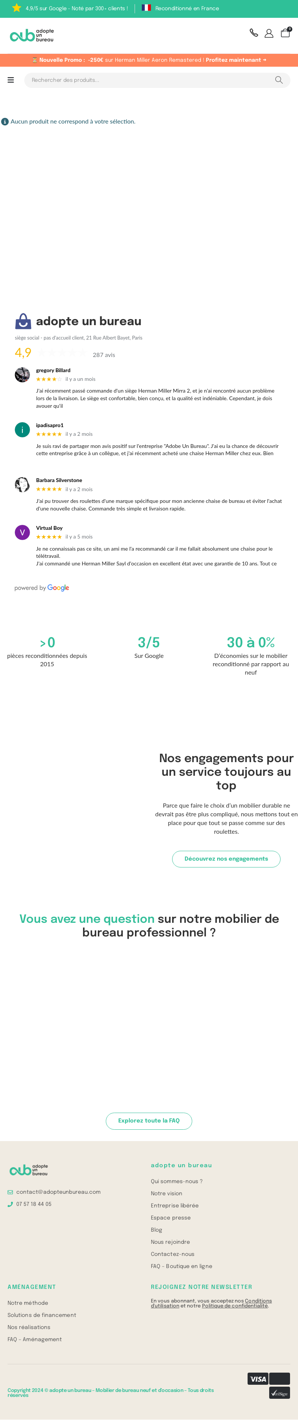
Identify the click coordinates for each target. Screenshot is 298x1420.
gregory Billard (53, 370)
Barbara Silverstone (59, 480)
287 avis (104, 354)
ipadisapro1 (50, 425)
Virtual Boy (49, 528)
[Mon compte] (270, 34)
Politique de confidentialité (235, 1306)
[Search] (278, 80)
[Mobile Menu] (11, 80)
